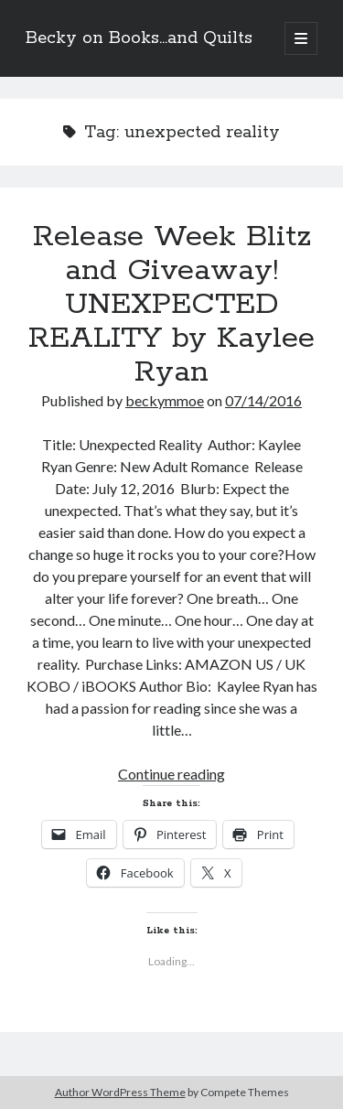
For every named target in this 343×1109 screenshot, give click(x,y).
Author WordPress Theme (120, 1092)
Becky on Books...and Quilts (139, 38)
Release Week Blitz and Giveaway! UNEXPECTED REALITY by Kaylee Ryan (171, 305)
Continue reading (171, 773)
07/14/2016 (263, 400)
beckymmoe (164, 400)
